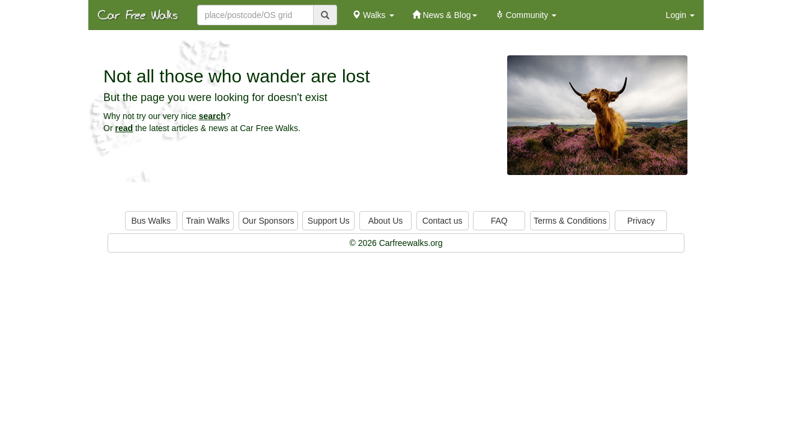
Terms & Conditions (570, 221)
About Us (385, 221)
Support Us (329, 221)
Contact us (442, 221)
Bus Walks (151, 221)
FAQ (499, 221)
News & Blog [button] (444, 15)
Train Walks (208, 221)
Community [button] (526, 15)
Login (680, 15)
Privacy (641, 221)
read (124, 128)
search (212, 116)
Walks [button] (373, 15)
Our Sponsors (268, 221)
